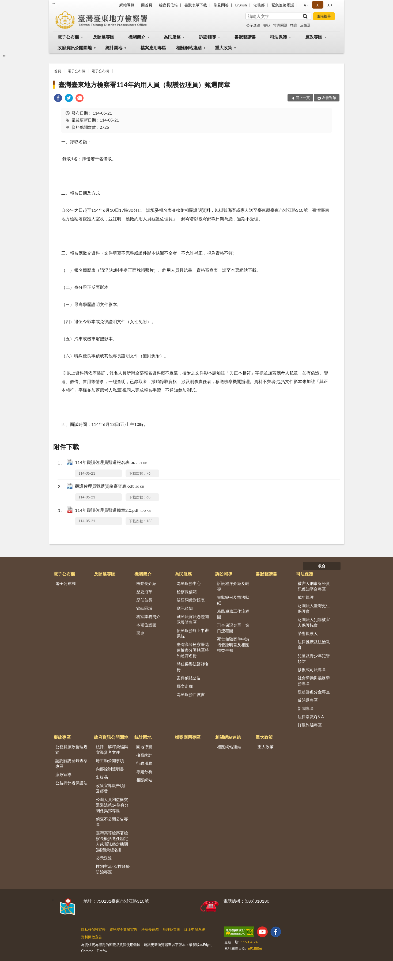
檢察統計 (144, 754)
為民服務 (172, 36)
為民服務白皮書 (191, 694)
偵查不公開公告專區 (112, 821)
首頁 (57, 71)
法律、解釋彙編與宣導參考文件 (112, 749)
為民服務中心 (189, 583)
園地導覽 (144, 746)
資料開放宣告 (91, 937)
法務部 (259, 5)
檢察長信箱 (168, 5)
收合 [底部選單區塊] (321, 566)
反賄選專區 (103, 36)
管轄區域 (144, 608)
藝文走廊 (185, 686)
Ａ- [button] (305, 5)
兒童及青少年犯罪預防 (314, 658)
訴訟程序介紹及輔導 (233, 586)
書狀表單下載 (195, 5)
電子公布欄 (68, 36)
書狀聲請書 (245, 36)
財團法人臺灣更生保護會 (314, 608)
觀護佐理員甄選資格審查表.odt (109, 486)
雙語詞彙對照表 (191, 599)
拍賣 (293, 25)
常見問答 (221, 5)
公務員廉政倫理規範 (71, 749)
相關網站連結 (189, 47)
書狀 (266, 25)
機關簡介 (136, 36)
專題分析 (144, 771)
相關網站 (144, 779)
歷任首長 (144, 599)
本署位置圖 (146, 624)
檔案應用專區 (153, 47)
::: (53, 4)
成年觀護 (306, 597)
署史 (140, 633)
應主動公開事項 (110, 760)
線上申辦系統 (194, 929)
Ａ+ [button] (329, 5)
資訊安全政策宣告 (123, 929)
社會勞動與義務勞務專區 (314, 680)
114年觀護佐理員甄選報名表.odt (111, 463)
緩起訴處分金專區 (314, 691)
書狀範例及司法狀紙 (233, 600)
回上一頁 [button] (303, 98)
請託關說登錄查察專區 (71, 763)
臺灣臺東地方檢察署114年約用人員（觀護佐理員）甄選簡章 (144, 84)
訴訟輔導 (207, 36)
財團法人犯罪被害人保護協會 (314, 622)
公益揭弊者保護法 (71, 782)
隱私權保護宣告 (93, 929)
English (241, 5)
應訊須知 (185, 608)
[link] (58, 98)
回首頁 (146, 5)
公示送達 (253, 25)
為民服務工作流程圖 (233, 614)
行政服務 (144, 763)
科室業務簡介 (148, 616)
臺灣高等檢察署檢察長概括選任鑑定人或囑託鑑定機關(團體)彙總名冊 (112, 841)
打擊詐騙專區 (310, 724)
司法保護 (278, 36)
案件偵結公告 (189, 677)
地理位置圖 (171, 929)
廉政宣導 (63, 774)
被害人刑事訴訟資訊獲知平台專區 (314, 586)
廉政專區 (313, 36)
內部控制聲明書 (110, 768)
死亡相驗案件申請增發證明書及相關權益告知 (233, 645)
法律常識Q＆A (311, 716)
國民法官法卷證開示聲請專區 (193, 619)
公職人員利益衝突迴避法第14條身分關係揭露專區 (112, 805)
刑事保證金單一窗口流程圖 (233, 628)
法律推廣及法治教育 (314, 644)
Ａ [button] (317, 5)
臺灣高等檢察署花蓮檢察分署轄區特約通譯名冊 (193, 650)
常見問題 (280, 25)
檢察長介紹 (146, 583)
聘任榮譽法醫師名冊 (193, 666)
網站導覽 (126, 5)
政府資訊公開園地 (75, 47)
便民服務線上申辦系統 (193, 633)
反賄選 (305, 25)
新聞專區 (306, 708)
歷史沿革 (144, 591)
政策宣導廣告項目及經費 (112, 788)
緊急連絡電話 (282, 5)
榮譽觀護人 (308, 633)
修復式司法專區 (312, 669)
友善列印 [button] (329, 98)
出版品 (102, 777)
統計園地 (113, 47)
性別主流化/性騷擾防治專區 (113, 869)
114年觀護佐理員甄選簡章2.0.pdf (113, 511)
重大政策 (223, 47)
